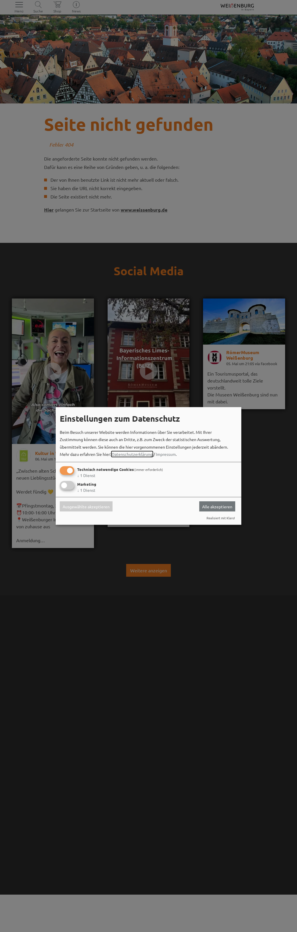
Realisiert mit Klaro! (221, 518)
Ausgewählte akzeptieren (86, 506)
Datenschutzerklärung (132, 454)
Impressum (166, 454)
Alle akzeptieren (217, 506)
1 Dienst (86, 475)
